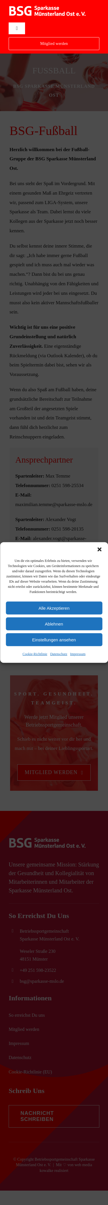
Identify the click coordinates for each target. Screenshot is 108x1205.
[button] (99, 549)
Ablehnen (54, 623)
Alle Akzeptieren (54, 607)
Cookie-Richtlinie (34, 654)
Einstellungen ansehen (54, 639)
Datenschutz (58, 654)
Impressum (77, 654)
